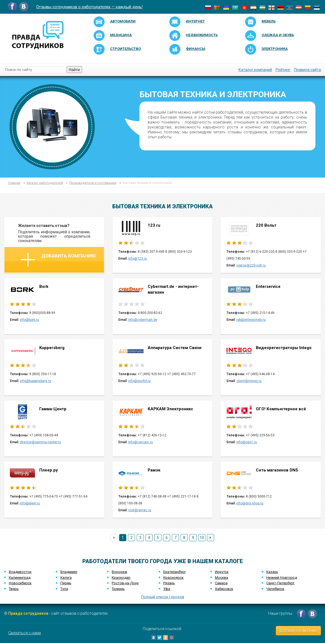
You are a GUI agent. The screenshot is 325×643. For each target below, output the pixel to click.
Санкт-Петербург (280, 583)
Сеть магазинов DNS (277, 470)
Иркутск (222, 572)
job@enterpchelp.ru (251, 320)
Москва (221, 577)
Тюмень (118, 589)
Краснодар (121, 577)
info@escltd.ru (139, 381)
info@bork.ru (29, 320)
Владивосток (20, 572)
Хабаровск (224, 589)
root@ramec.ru (139, 510)
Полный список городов (162, 597)
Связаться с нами (24, 633)
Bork (43, 286)
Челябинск (275, 589)
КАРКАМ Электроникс (170, 408)
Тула (64, 589)
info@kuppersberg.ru (35, 381)
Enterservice (268, 286)
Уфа (166, 589)
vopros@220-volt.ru (251, 265)
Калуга (66, 577)
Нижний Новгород (281, 577)
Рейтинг (283, 70)
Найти (74, 70)
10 (202, 537)
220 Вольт (266, 225)
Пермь (65, 583)
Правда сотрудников (28, 613)
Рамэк (154, 470)
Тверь (14, 589)
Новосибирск (20, 583)
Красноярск (173, 577)
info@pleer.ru (30, 503)
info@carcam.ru (140, 442)
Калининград (19, 577)
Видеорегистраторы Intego (284, 347)
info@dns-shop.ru (249, 503)
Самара (221, 583)
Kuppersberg (52, 347)
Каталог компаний (255, 70)
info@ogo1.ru (246, 442)
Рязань (169, 583)
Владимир (68, 572)
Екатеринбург (174, 572)
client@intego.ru (249, 381)
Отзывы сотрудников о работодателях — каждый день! (89, 6)
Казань (272, 572)
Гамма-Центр (52, 408)
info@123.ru (137, 258)
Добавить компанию (58, 259)
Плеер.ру (48, 470)
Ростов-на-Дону (125, 583)
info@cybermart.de (142, 320)
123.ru (154, 225)
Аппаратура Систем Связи (174, 347)
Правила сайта (307, 70)
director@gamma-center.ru (40, 442)
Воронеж (119, 572)
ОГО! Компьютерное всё (281, 408)
